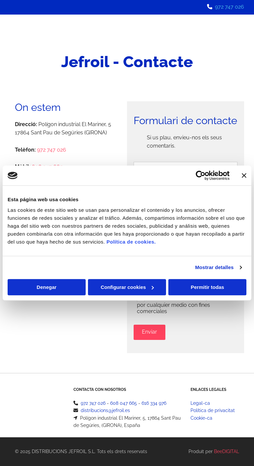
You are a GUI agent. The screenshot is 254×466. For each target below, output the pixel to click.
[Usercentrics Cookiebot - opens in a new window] (201, 175)
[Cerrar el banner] (244, 175)
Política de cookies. (131, 242)
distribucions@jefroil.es (105, 410)
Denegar (47, 287)
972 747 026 (229, 7)
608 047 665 (123, 403)
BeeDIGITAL (226, 451)
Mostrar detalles (214, 267)
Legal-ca (200, 403)
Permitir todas (207, 287)
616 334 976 (154, 403)
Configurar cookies (127, 287)
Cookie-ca (201, 418)
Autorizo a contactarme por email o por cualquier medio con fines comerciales (185, 305)
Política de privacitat (212, 410)
